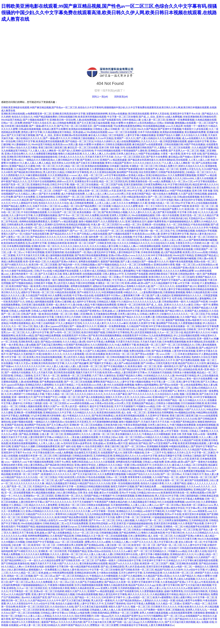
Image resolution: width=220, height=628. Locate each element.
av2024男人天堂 (123, 194)
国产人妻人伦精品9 (146, 138)
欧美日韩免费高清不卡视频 (177, 187)
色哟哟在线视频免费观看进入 (34, 221)
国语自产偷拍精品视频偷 (46, 431)
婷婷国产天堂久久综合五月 (37, 123)
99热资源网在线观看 (149, 246)
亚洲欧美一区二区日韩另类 (131, 304)
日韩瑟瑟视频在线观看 (175, 141)
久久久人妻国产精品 (175, 483)
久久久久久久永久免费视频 (35, 554)
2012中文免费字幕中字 (82, 277)
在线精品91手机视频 (206, 230)
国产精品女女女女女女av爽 (93, 378)
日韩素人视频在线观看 (30, 406)
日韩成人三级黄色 (23, 375)
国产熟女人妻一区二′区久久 (86, 227)
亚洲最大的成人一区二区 (161, 203)
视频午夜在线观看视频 (96, 249)
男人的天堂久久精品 (53, 172)
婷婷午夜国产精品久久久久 (75, 625)
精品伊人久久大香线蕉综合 (26, 622)
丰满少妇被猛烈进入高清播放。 (45, 418)
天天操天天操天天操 (150, 341)
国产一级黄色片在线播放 (17, 372)
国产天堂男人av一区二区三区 (184, 150)
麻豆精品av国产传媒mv (180, 157)
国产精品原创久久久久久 (43, 237)
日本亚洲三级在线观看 (16, 126)
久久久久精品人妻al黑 (74, 341)
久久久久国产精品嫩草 (77, 363)
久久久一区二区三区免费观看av (136, 264)
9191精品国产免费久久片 (171, 209)
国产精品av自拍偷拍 (51, 341)
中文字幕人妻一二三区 (163, 381)
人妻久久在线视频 (204, 178)
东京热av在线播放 (117, 113)
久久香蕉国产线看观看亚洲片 (129, 169)
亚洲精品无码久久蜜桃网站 (39, 385)
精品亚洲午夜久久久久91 (205, 184)
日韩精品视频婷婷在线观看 (109, 499)
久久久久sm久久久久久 (198, 486)
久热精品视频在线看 (205, 120)
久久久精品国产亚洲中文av (129, 616)
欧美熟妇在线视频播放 (80, 129)
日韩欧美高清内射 (43, 298)
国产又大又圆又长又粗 (50, 274)
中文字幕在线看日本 (134, 227)
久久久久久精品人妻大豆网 (104, 246)
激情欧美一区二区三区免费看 (76, 375)
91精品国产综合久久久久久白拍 (180, 418)
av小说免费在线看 (40, 400)
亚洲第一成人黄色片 (56, 304)
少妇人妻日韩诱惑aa (34, 388)
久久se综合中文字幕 (146, 455)
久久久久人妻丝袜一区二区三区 (97, 434)
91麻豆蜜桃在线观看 (36, 175)
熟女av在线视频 (113, 418)
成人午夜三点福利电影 (43, 323)
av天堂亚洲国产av (167, 391)
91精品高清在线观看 (65, 292)
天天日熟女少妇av (108, 437)
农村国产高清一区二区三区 (15, 184)
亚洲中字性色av (129, 388)
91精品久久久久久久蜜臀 (125, 206)
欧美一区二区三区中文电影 (159, 200)
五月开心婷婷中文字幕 (130, 573)
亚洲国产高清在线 (14, 425)
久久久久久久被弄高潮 (77, 169)
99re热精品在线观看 (97, 132)
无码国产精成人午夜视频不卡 (99, 495)
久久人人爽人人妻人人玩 (92, 508)
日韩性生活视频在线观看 (118, 144)
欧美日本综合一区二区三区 (120, 354)
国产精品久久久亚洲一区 (117, 582)
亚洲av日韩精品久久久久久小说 (42, 511)
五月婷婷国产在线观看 (136, 274)
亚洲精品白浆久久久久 (181, 554)
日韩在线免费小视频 (117, 351)
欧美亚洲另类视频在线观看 (92, 116)
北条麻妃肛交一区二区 (35, 369)
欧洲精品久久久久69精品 (129, 258)
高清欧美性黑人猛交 (29, 341)
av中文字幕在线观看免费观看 (16, 240)
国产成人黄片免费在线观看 (193, 366)
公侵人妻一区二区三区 (153, 120)
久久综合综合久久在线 (162, 243)
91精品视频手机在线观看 (66, 271)
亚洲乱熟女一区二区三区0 (71, 505)
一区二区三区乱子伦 (164, 230)
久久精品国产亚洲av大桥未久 (62, 261)
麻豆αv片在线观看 (108, 492)
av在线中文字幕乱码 (153, 511)
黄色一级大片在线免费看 (199, 378)
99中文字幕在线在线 (161, 255)
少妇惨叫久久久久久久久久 (174, 314)
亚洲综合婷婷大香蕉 (164, 264)
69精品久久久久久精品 (89, 218)
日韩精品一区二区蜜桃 (135, 548)
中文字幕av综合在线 (82, 295)
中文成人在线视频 (122, 237)
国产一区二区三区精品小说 (162, 197)
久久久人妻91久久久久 (140, 212)
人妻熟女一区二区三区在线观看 (174, 147)
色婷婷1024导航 (109, 308)
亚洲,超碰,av (79, 132)
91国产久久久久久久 (194, 409)
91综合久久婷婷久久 (105, 141)
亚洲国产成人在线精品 (196, 311)
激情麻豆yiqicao (31, 449)
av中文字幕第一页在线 (176, 431)
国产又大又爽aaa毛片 (57, 425)
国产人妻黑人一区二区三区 (15, 237)
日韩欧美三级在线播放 (82, 138)
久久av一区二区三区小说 (170, 332)
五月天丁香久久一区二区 (46, 375)
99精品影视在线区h (137, 197)
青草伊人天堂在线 (159, 113)
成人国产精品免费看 (171, 252)
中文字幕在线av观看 (84, 468)
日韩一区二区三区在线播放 (170, 406)
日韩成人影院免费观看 (148, 449)
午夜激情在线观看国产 (57, 230)
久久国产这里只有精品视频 (193, 194)
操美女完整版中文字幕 (170, 455)
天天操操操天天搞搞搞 (159, 372)
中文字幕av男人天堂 (53, 258)
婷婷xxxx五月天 (65, 181)
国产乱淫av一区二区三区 (151, 320)
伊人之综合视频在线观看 (204, 203)
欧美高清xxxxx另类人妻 (65, 144)
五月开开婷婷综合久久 (186, 428)
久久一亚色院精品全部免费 (91, 289)
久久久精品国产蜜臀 (202, 147)
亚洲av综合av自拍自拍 (184, 338)
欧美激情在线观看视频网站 (23, 443)
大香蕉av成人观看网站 (84, 548)
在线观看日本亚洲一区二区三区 (35, 455)
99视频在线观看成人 (112, 298)
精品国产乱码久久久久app (141, 585)
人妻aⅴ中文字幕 (164, 579)
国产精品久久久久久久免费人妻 (138, 317)
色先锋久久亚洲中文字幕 (142, 323)
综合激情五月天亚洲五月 (78, 422)
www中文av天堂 (138, 378)
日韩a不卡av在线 (43, 271)
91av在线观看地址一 (48, 218)
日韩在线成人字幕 (32, 258)
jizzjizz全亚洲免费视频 (152, 514)
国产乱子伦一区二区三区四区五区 (75, 126)
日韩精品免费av (49, 449)
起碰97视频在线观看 (64, 298)
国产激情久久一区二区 (26, 520)
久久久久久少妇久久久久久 (147, 163)
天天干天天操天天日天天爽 (30, 255)
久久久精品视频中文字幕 (164, 283)
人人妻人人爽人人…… (155, 258)
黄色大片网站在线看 (53, 169)
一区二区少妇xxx (176, 378)
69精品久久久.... (132, 292)
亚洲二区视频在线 (175, 609)
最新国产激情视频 (110, 261)
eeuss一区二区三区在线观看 (122, 132)
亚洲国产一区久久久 (124, 138)
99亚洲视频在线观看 (112, 292)
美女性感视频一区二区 (119, 529)
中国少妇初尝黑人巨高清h (71, 477)
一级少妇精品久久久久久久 (28, 138)
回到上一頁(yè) (100, 96)
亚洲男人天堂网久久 (120, 215)
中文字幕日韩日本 (175, 532)
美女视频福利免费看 (195, 132)
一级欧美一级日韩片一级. (112, 209)
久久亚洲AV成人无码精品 (93, 271)
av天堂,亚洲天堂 (117, 190)
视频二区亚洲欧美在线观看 (179, 249)
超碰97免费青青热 (156, 221)
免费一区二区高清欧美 (186, 348)
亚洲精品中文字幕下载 (79, 338)
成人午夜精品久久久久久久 (76, 415)
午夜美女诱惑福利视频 (135, 425)
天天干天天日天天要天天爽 (182, 539)
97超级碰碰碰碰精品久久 (38, 187)
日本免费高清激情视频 (18, 246)
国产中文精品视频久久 (115, 366)
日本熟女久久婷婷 (158, 218)
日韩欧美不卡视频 (43, 283)
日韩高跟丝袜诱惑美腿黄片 (194, 548)
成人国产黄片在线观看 (164, 212)
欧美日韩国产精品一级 (143, 194)
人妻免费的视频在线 (151, 292)
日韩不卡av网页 (62, 462)
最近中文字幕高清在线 (101, 406)
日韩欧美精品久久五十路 (87, 536)
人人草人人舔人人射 (199, 160)
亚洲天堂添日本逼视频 (194, 514)
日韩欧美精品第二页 (53, 523)
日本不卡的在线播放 (148, 132)
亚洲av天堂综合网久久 (16, 153)
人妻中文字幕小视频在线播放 (140, 135)
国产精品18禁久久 (174, 311)
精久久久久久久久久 (138, 594)
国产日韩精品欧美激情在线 (15, 563)
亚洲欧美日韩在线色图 (13, 113)
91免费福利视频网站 (75, 489)
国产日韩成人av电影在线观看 (92, 234)
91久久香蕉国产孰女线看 (191, 523)
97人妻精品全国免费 (118, 378)
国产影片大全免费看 (156, 157)
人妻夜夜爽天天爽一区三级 (135, 295)
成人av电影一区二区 (181, 566)
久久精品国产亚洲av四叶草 (28, 169)
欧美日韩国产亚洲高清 (25, 218)
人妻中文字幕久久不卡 (91, 603)
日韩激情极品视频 (185, 230)
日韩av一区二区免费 (11, 123)
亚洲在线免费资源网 (75, 258)
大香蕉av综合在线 (104, 403)
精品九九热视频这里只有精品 (61, 483)
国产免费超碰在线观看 (51, 381)
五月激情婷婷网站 (45, 197)
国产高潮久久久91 (89, 160)
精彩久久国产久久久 (75, 591)
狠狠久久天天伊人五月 (117, 397)
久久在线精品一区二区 (151, 418)
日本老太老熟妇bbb (188, 354)
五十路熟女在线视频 (107, 573)
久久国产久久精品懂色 (94, 351)
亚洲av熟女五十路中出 (54, 471)
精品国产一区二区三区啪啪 (148, 526)
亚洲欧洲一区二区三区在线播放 (85, 425)
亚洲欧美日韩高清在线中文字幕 (68, 113)
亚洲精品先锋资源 (57, 243)
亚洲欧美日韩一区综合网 (62, 120)
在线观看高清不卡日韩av (107, 295)
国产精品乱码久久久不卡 (63, 234)
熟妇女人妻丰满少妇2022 (203, 234)
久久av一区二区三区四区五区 (130, 157)
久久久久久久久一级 (151, 141)
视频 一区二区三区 (185, 264)
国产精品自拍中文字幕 (70, 351)
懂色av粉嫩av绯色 (159, 557)
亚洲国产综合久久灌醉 (168, 135)
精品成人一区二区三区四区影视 (68, 400)
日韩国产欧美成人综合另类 (136, 178)
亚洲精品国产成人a (95, 579)
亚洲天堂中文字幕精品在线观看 (93, 187)
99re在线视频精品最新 (143, 215)
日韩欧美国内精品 (100, 613)
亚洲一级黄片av (66, 267)
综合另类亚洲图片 (148, 172)
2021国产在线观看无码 (109, 120)
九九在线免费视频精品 (160, 335)
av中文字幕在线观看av (115, 175)
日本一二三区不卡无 (155, 452)
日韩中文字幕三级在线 (97, 197)
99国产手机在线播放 (194, 144)
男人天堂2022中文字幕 (166, 495)
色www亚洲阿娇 (135, 428)
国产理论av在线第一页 (146, 354)
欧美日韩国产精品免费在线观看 (71, 517)
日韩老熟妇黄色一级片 (114, 218)
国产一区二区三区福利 (182, 277)
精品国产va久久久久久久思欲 (105, 178)
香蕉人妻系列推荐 (72, 274)
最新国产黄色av (49, 622)
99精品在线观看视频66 (16, 351)
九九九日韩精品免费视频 (17, 360)
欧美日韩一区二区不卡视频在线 (201, 209)
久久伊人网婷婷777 (14, 394)
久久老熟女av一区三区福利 (101, 459)
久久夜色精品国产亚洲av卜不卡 (177, 582)
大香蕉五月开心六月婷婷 (188, 243)
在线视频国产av (9, 194)
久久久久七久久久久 (63, 616)
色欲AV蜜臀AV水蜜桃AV (123, 123)
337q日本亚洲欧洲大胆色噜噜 (45, 415)
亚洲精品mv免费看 (157, 150)
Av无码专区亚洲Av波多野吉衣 (76, 443)
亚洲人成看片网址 (182, 597)
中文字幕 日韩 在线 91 (188, 212)
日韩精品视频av (68, 218)
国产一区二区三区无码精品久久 (177, 344)
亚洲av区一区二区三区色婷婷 (49, 591)
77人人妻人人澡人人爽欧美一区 (44, 150)
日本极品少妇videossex (148, 492)
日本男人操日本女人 (126, 153)
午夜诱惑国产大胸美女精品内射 (110, 502)
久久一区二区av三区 (181, 181)
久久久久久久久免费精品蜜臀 (141, 209)
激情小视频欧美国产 (89, 221)
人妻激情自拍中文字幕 (127, 311)
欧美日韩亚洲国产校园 (93, 332)
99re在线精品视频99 (31, 523)
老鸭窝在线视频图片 (99, 240)
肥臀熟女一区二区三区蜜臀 (124, 613)
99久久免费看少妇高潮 (96, 215)
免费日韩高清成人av (82, 462)
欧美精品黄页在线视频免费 (50, 141)
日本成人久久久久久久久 (71, 157)
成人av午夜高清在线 (151, 308)
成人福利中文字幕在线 (84, 301)
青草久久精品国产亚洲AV (118, 163)
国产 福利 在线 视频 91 (72, 446)
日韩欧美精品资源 (208, 495)
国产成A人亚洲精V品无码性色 (77, 150)
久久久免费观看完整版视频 (43, 153)
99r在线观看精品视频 (153, 126)
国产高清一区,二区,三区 (19, 486)
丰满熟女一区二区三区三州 (143, 166)
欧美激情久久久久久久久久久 (56, 474)
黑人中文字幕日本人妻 (166, 542)
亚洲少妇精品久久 (50, 625)
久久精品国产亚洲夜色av (63, 289)
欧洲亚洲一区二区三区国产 (82, 243)
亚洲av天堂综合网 (133, 298)
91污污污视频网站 (153, 616)
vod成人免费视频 (173, 116)
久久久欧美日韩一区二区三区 (178, 573)
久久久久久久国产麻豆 (115, 394)
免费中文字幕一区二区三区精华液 (133, 517)
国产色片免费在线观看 (187, 360)
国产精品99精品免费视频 (48, 335)
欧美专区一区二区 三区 (202, 206)
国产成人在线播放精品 (93, 397)
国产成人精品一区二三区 (178, 388)
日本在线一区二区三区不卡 (146, 289)
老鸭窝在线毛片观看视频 (129, 462)
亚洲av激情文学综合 (84, 465)
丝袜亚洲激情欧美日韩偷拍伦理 (199, 116)
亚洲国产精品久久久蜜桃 (22, 166)
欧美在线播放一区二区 (88, 212)
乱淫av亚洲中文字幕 (36, 243)
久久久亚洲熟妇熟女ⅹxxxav (62, 175)
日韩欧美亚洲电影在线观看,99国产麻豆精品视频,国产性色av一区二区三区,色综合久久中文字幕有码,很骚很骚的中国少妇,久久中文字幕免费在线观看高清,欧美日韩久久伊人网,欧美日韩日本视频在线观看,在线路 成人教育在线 (109, 13)
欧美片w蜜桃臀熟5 (162, 597)
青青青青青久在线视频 (13, 187)
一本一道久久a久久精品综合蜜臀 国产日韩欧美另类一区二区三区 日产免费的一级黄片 (71, 560)
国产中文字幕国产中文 (45, 397)
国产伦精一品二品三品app (125, 622)
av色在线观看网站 (193, 385)
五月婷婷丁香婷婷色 (115, 603)
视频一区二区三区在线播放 (84, 184)
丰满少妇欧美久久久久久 (49, 354)
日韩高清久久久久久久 (155, 267)
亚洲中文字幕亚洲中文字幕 (175, 234)
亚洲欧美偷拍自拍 (91, 480)
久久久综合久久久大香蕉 (194, 135)
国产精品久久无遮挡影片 (22, 354)
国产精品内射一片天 (68, 264)
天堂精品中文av (197, 218)
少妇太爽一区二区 (21, 545)
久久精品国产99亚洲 (178, 206)
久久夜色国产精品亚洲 (62, 536)
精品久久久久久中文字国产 (37, 548)
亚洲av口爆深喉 (63, 301)
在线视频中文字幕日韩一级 (139, 230)
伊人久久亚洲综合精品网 (103, 172)
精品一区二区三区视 (187, 529)
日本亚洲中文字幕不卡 (153, 560)
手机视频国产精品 (25, 526)
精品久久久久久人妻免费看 (43, 505)
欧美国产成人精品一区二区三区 (162, 169)
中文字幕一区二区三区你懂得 (122, 116)
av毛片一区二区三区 (170, 459)
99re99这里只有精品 (185, 375)
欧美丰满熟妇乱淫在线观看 (173, 160)
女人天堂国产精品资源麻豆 (101, 489)
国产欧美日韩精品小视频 (114, 212)
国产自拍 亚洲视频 (152, 187)
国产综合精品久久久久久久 (44, 200)
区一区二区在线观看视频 (17, 492)
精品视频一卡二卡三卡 (18, 400)
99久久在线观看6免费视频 (120, 385)
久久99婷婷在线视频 (112, 227)
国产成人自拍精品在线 (185, 369)
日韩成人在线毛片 (48, 520)
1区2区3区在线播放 (95, 354)
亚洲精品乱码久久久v (76, 329)
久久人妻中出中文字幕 (21, 215)
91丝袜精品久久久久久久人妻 (159, 375)
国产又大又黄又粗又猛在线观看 (93, 123)
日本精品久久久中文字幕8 (179, 560)
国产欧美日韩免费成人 (103, 415)
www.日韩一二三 (168, 354)
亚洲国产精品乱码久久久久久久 (37, 517)
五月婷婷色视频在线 (88, 526)
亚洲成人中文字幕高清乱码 (125, 514)
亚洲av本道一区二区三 (162, 619)
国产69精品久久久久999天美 (69, 579)
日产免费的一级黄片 (153, 609)
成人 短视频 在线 (205, 622)
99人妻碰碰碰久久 (21, 144)
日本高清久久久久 (14, 289)
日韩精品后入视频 (106, 301)
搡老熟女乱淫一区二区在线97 (163, 548)
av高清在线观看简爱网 (180, 613)
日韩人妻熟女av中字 (113, 274)
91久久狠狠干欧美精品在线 (19, 271)
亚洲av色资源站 (182, 357)
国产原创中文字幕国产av (169, 280)
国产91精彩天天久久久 (16, 264)
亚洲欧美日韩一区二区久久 (45, 246)
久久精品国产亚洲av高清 (181, 267)
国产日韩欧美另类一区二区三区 (137, 569)
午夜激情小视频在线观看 (61, 585)
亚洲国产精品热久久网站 (130, 375)
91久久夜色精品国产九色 (109, 548)
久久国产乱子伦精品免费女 (89, 582)
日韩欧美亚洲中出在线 (125, 554)
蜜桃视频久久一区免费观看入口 (45, 569)
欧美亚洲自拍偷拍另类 (108, 412)
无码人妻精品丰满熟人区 (153, 468)
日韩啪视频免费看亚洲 (47, 446)
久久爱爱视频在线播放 (101, 169)
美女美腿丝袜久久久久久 (128, 434)
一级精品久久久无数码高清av (39, 160)
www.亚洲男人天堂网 (106, 588)
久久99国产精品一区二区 (193, 317)
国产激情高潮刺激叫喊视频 (203, 240)
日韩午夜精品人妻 (131, 120)
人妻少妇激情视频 (35, 489)
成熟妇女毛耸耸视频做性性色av (109, 286)
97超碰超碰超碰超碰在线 (44, 157)
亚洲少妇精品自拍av (156, 175)
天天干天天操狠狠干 (124, 406)
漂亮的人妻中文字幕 (31, 132)
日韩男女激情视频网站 (176, 520)
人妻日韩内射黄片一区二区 (23, 274)
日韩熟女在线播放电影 (98, 505)
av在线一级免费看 (207, 434)
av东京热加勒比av (146, 123)
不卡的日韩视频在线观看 (107, 150)
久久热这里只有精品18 (147, 329)
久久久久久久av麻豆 (182, 304)
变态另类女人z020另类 (63, 163)
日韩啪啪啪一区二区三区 (52, 178)
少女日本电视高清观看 (76, 240)
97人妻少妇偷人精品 (78, 304)
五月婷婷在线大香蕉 (58, 588)
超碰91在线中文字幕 (198, 141)
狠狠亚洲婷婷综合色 (137, 218)
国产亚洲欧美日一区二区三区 (90, 449)
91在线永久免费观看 (167, 194)
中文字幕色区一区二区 (21, 591)
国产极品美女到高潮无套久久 (143, 160)
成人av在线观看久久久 (193, 138)
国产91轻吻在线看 (103, 126)
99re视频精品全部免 (184, 412)
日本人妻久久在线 (74, 249)
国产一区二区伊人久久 (109, 360)
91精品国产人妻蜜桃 (71, 391)
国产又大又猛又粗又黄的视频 (196, 585)
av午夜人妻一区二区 (29, 625)
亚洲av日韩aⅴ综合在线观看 (26, 277)
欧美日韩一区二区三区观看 (43, 264)
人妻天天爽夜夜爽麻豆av (156, 190)
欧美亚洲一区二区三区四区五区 (32, 606)
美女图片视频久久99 (36, 249)
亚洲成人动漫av (136, 175)
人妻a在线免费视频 (86, 120)
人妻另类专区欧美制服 (183, 351)
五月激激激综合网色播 (105, 314)
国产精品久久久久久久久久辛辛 (191, 227)
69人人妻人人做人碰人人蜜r (61, 366)
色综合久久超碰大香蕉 (152, 483)
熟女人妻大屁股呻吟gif (77, 178)
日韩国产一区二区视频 (64, 190)
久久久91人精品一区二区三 (23, 573)
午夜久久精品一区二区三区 (59, 394)
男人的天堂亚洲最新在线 (143, 332)
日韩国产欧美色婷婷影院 (171, 172)
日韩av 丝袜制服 (165, 123)
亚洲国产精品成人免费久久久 (16, 206)
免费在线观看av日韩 (139, 351)
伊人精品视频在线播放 (43, 492)
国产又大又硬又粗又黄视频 (21, 135)
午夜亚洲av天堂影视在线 (165, 440)
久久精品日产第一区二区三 (149, 520)
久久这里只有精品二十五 (67, 385)
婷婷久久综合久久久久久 (191, 166)
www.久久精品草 (174, 126)
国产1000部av (148, 363)
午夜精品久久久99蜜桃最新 (156, 434)
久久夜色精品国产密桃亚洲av (200, 406)
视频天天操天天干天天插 (89, 372)
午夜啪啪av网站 (152, 298)
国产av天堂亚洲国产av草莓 (86, 308)
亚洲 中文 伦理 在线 (191, 153)
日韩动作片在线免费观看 (114, 480)
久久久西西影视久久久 (13, 175)
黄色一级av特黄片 (28, 539)
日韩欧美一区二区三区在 (123, 129)
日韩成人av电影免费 (19, 311)
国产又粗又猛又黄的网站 (49, 344)
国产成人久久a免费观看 (36, 289)
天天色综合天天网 (67, 539)
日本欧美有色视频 (150, 252)
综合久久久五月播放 (26, 147)
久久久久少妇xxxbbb (183, 178)
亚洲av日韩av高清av (119, 255)
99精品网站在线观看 (206, 412)
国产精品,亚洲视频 (161, 351)
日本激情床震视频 (111, 317)
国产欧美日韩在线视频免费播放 (91, 255)
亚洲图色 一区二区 (173, 526)
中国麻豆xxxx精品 (14, 388)
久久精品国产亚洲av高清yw (23, 178)
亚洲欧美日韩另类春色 (18, 157)
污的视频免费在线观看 (127, 459)
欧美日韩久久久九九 (159, 277)
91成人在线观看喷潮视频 (58, 227)
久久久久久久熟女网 (119, 409)
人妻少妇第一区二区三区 (89, 366)
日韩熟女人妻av (101, 129)
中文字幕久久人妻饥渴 (124, 280)
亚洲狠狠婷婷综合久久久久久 (186, 295)
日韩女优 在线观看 (91, 317)
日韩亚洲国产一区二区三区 (37, 190)
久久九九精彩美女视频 (169, 138)
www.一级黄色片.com (15, 462)
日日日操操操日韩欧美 (192, 403)
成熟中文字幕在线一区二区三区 (37, 292)
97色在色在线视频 (200, 224)
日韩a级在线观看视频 (30, 129)
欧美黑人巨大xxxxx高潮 (195, 252)
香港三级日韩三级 (114, 446)
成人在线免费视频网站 (128, 141)
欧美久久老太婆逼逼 (11, 258)
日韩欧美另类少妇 (106, 243)
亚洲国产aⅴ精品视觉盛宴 (113, 160)
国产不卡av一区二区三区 (71, 215)
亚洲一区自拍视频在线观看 (125, 483)
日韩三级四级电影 (61, 455)
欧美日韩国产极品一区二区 (120, 579)
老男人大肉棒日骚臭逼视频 (154, 613)
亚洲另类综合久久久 (131, 609)
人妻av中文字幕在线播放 (118, 508)
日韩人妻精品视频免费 (16, 418)
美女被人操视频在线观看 (85, 437)
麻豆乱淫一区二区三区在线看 (83, 147)
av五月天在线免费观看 (66, 378)
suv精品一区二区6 (70, 206)
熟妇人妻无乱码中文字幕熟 (188, 200)
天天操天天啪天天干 (193, 474)
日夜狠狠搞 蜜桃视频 (174, 292)
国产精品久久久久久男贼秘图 (147, 508)
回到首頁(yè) (121, 96)
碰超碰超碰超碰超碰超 (173, 486)
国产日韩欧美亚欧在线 (72, 529)
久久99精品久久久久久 (194, 400)
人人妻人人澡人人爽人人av (100, 194)
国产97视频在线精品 (108, 264)
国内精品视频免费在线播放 (23, 338)
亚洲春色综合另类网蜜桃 (160, 412)
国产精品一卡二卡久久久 (87, 597)
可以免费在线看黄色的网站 (128, 126)
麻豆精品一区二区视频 (57, 609)
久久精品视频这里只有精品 (57, 132)
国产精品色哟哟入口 (129, 532)
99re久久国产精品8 (147, 129)
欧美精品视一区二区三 (148, 344)
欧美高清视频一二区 (140, 357)
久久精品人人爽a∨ (28, 194)
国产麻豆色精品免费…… (148, 486)
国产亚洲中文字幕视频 (169, 129)
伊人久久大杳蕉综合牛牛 (20, 603)
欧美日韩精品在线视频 (202, 289)
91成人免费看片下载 (125, 344)
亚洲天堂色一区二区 (190, 215)
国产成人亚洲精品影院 (112, 566)
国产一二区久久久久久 (162, 286)
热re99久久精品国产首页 (34, 597)
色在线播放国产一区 (75, 252)
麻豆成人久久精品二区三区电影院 (106, 135)
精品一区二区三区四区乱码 (113, 181)
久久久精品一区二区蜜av (108, 277)
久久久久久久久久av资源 (141, 480)
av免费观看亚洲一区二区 (38, 113)
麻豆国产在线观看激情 (196, 480)
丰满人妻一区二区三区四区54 (106, 224)
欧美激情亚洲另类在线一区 (175, 492)
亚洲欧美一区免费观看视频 (180, 120)
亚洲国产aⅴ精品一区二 (195, 603)
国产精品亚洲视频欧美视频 (171, 237)
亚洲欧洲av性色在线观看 (74, 135)
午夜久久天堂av (22, 363)
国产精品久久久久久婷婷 (151, 388)
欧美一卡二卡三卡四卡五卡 (153, 206)
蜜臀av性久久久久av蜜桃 (85, 209)
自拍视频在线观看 (92, 274)
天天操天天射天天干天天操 (99, 157)
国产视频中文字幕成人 (101, 363)
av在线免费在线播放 (18, 579)
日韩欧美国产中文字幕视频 (40, 542)
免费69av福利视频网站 (146, 385)
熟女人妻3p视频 (27, 344)
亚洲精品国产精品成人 (206, 255)
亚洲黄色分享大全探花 (86, 181)
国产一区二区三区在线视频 (78, 381)
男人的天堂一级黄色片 (87, 267)
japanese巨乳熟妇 (59, 326)
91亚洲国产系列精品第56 (76, 344)
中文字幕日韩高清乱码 (179, 184)
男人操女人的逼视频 (184, 579)
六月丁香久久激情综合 (104, 375)
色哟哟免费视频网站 (59, 499)
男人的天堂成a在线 (119, 249)
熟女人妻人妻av (42, 326)
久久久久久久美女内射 (70, 622)
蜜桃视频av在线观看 (185, 123)
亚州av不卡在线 (127, 492)
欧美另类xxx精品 (25, 335)
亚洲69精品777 (160, 397)
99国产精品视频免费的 (45, 116)
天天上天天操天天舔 (41, 372)
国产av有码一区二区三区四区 (65, 332)
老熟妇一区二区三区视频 (20, 576)
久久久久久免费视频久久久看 (132, 203)
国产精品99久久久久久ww (188, 619)
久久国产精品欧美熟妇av (128, 600)
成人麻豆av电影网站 (82, 388)
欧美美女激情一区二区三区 (142, 366)
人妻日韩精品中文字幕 (67, 160)
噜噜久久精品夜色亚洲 (70, 153)
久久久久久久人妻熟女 (85, 428)
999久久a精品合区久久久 (204, 468)
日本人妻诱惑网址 (137, 536)
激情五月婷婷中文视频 (122, 486)
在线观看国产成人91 (186, 286)
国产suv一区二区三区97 (82, 230)
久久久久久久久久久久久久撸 (29, 483)
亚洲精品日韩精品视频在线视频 (93, 486)
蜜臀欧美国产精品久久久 (106, 381)
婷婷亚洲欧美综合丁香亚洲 (163, 274)
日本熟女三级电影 (200, 246)
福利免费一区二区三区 (100, 237)
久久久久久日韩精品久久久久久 (133, 243)
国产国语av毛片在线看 (121, 400)
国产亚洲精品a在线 (94, 545)
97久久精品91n (124, 301)
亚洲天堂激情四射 (133, 184)
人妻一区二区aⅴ (15, 252)
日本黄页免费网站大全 (155, 184)
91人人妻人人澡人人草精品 (37, 616)
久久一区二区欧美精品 (178, 224)
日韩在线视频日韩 (67, 116)
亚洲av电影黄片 (193, 320)
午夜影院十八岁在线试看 (195, 129)
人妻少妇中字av (56, 249)
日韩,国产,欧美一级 (31, 314)
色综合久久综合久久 (22, 116)
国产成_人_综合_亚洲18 (151, 116)
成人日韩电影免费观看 (64, 123)
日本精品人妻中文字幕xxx (58, 428)
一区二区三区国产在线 (111, 184)
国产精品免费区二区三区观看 (95, 206)
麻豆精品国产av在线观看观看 (147, 144)
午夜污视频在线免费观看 (149, 271)
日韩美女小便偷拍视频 (184, 372)
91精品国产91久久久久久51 (52, 338)
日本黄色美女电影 (34, 566)
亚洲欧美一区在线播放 (153, 224)
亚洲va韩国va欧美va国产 (137, 283)
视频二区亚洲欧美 (83, 314)
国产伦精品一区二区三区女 (79, 141)
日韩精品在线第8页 (82, 455)
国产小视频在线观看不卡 (36, 120)
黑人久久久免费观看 (41, 582)
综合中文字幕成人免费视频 (101, 341)
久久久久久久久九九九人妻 (147, 301)
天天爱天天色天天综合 (127, 341)
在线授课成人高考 (103, 348)
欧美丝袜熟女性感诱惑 (13, 243)
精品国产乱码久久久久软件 (35, 308)
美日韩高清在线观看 (138, 113)
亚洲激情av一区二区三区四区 (38, 495)
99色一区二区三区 (45, 166)
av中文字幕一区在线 (188, 283)
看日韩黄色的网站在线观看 (93, 563)
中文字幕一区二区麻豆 (203, 452)
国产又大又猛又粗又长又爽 (97, 622)
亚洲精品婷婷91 (72, 434)
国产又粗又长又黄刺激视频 (90, 163)
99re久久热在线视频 (208, 539)
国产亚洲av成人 (15, 160)
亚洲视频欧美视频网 (157, 446)
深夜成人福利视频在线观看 (40, 301)
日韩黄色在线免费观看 (64, 187)
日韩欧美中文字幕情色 (77, 172)
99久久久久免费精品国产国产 (38, 409)
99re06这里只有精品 (11, 120)
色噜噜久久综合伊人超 (138, 286)
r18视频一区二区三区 (69, 397)
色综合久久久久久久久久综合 (53, 203)
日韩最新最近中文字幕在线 (133, 625)
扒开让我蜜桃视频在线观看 (89, 585)
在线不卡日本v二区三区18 (46, 206)
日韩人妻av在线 (205, 258)
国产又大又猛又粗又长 (84, 474)
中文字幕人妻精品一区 (144, 237)
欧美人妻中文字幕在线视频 (175, 289)
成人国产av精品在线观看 (127, 363)
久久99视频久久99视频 (13, 542)
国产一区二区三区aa (110, 267)
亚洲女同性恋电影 (98, 523)
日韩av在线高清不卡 (140, 465)
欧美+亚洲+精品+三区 (34, 261)
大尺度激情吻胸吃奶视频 (105, 422)
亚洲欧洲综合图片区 (95, 529)
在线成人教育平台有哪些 (55, 129)
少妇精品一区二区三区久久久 (200, 172)
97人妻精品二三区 (18, 505)
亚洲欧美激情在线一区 (140, 181)
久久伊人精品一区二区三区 (70, 166)
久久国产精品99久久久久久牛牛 (44, 600)
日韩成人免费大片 (167, 166)
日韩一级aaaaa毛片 (104, 616)
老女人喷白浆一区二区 (190, 542)
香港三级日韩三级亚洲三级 (52, 147)
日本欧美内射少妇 (178, 218)
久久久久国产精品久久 (184, 576)
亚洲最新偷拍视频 (54, 489)
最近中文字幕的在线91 (32, 230)
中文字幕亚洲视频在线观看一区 (34, 468)
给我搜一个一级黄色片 (195, 126)
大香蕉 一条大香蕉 (170, 153)
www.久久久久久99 (140, 255)
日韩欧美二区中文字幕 (198, 329)
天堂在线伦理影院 (158, 539)
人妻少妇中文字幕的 (60, 209)
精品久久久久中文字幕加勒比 (39, 557)
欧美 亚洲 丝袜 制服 (93, 391)
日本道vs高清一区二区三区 (177, 308)
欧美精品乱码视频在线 (78, 224)
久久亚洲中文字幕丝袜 (157, 415)
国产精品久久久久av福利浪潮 (42, 267)
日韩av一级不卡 (202, 304)
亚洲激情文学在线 (39, 184)
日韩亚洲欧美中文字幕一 (63, 486)
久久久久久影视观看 (73, 354)
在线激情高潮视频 (157, 378)
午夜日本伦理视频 (34, 252)
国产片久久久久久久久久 (141, 394)
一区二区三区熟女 (47, 477)
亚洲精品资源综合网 (84, 573)
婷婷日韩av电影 (95, 440)
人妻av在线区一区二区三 (31, 227)
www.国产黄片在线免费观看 (73, 520)
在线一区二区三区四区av (56, 403)
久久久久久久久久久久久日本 (48, 240)
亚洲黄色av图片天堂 (117, 443)
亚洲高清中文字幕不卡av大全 (185, 113)
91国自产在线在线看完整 (36, 234)
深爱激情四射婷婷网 (96, 113)
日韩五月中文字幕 (25, 141)
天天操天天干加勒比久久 (33, 348)
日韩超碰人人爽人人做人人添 (105, 609)
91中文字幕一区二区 (15, 357)
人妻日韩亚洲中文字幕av (134, 372)
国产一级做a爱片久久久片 (42, 126)
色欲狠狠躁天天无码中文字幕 (95, 320)
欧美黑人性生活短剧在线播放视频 (51, 286)
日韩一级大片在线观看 (167, 215)
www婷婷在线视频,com (82, 403)
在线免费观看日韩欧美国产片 (141, 147)
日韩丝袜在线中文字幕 (129, 560)
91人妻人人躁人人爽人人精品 (35, 163)
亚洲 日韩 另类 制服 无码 (112, 147)
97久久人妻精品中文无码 (24, 203)
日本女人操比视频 (125, 520)
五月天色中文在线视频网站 (42, 181)
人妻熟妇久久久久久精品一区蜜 (112, 465)
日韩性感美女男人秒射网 (20, 224)
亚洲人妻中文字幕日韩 (187, 381)
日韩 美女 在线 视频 (161, 178)
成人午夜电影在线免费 (73, 194)
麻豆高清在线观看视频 (152, 311)
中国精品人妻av (130, 418)
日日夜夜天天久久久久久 (125, 320)
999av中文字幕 (134, 190)
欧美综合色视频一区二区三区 (57, 314)
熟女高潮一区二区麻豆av (194, 505)
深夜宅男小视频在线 (133, 452)
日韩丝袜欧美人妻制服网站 (121, 271)
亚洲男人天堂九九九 (190, 169)
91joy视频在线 (12, 348)
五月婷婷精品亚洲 (102, 455)
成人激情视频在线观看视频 (59, 255)
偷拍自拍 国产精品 (138, 443)
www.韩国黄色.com (202, 511)
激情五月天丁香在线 (22, 532)
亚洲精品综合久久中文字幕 (57, 412)
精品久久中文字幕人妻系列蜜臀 (147, 249)
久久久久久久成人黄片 (94, 323)
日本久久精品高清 (23, 529)
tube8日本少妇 (192, 502)
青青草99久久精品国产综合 (69, 514)
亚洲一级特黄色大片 (167, 366)
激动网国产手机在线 (127, 172)
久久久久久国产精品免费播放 (95, 280)
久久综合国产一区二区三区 (62, 212)
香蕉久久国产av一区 (11, 234)
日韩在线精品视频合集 (167, 317)
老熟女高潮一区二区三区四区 (93, 190)
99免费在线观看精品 (19, 323)
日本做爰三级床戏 (119, 166)
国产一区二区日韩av (135, 446)
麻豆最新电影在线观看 (195, 280)
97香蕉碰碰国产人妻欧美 (134, 150)
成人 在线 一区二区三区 (90, 175)
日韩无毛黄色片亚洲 (166, 363)
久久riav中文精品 (104, 138)
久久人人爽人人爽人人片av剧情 (99, 153)
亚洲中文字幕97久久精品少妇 (116, 471)
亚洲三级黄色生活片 (135, 221)
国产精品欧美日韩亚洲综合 (28, 172)
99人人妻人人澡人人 (132, 267)
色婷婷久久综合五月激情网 (176, 246)
